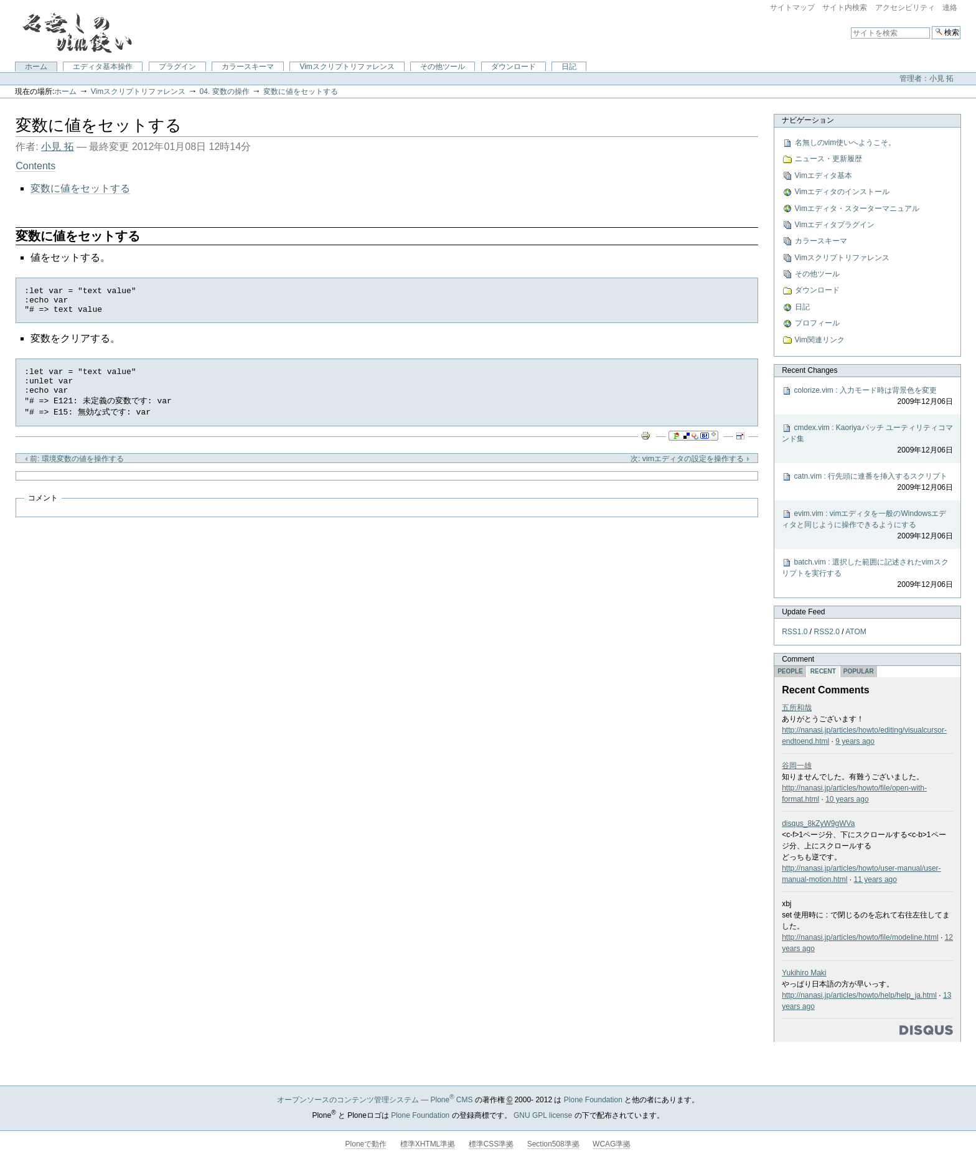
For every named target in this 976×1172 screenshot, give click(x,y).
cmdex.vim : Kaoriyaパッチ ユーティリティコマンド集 (867, 439)
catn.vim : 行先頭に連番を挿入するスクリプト (867, 482)
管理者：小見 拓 (926, 78)
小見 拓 (57, 146)
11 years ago (875, 879)
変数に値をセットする (300, 91)
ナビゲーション (808, 120)
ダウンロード (513, 66)
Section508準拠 (553, 1144)
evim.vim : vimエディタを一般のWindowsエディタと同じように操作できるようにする (867, 525)
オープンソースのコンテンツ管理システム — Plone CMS (375, 1099)
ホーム (36, 66)
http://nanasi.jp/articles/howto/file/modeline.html (860, 937)
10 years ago (846, 799)
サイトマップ (792, 7)
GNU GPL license (543, 1115)
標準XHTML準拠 (428, 1144)
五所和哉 (797, 707)
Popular (858, 671)
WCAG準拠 (612, 1144)
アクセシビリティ (905, 7)
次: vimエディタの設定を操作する (690, 471)
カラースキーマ (248, 66)
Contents (35, 166)
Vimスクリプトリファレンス (346, 66)
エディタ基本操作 (103, 66)
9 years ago (855, 741)
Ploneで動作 (366, 1144)
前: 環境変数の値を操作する (74, 471)
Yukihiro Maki (804, 972)
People (790, 671)
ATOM (855, 631)
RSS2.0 (827, 631)
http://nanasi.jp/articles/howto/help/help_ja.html (859, 995)
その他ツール (442, 66)
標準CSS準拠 (491, 1144)
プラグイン (177, 66)
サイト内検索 (844, 7)
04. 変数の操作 (225, 91)
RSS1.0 (794, 631)
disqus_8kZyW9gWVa (818, 823)
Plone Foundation (593, 1099)
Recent (823, 671)
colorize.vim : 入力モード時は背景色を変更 (867, 396)
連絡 (949, 7)
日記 (568, 66)
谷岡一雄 (797, 765)
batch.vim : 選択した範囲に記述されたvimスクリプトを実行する (867, 574)
